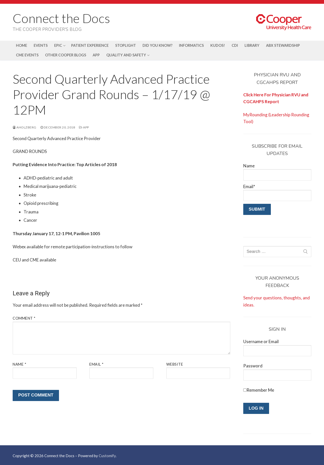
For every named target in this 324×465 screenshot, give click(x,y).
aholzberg (24, 127)
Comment (24, 318)
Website (174, 364)
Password (252, 365)
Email (96, 364)
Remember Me (260, 390)
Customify (107, 455)
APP (84, 127)
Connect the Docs (61, 18)
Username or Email (261, 341)
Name (19, 364)
